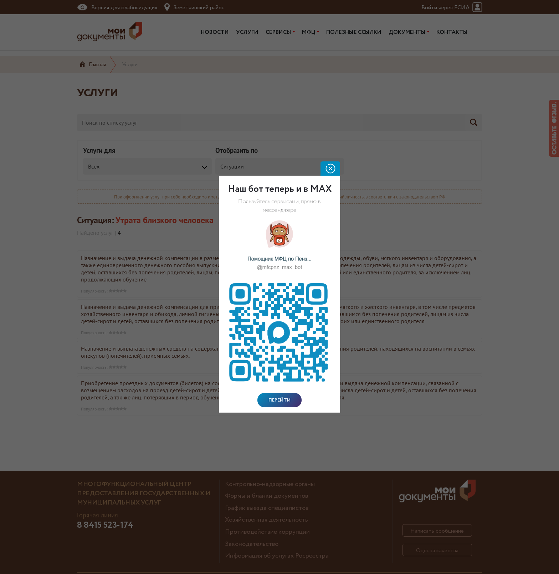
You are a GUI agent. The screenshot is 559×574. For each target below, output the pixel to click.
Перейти (279, 400)
